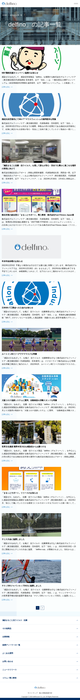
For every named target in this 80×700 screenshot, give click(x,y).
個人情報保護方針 (45, 693)
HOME (4, 15)
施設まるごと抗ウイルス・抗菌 (14, 620)
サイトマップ (33, 693)
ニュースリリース (9, 670)
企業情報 (5, 637)
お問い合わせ (7, 661)
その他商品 (6, 628)
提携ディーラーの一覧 (11, 645)
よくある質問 (7, 653)
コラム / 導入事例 (9, 678)
